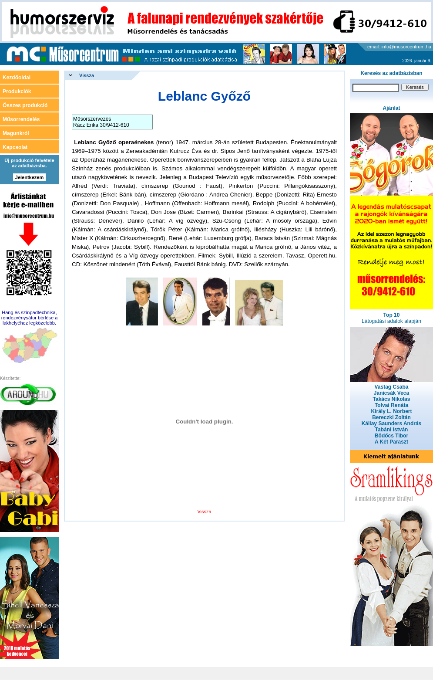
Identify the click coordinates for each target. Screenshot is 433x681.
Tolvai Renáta (391, 405)
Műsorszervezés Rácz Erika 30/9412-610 (101, 122)
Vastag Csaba (391, 387)
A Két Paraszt (391, 442)
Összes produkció (25, 105)
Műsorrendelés (21, 119)
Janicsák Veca (391, 393)
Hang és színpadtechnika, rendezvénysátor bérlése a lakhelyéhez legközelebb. (29, 317)
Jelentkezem (29, 177)
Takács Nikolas (391, 399)
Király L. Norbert (391, 411)
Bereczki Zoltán (391, 417)
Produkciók (17, 91)
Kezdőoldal (16, 78)
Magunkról (16, 133)
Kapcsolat (15, 147)
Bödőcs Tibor (391, 436)
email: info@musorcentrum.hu (399, 46)
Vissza (86, 75)
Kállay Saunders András (392, 423)
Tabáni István (391, 430)
